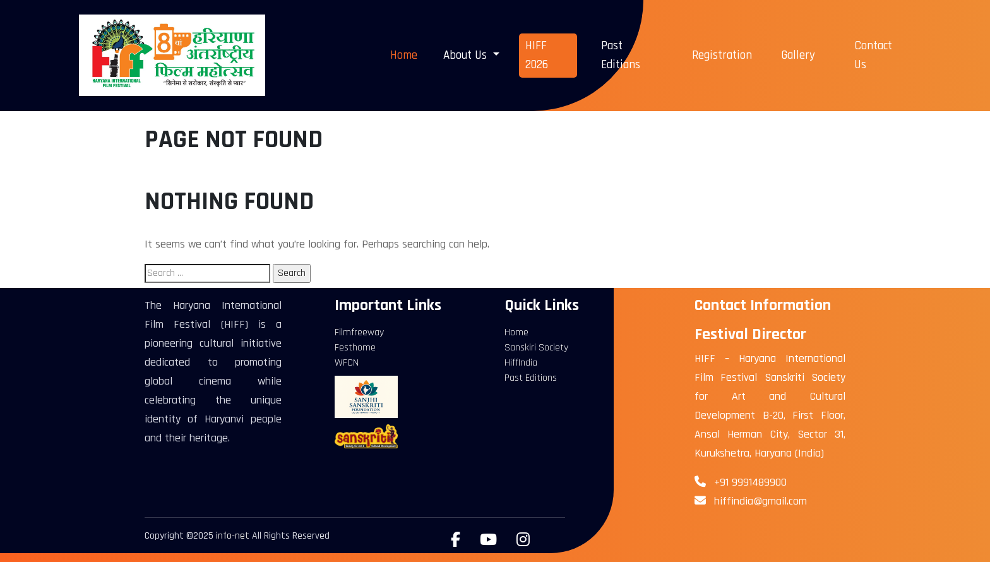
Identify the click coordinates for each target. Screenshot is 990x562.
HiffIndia (520, 362)
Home (403, 55)
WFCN (347, 362)
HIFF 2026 (536, 55)
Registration (722, 55)
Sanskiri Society (536, 347)
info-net (232, 535)
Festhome (355, 347)
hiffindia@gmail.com (760, 501)
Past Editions (620, 55)
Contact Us (873, 55)
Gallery (798, 55)
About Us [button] (466, 55)
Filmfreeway (359, 332)
